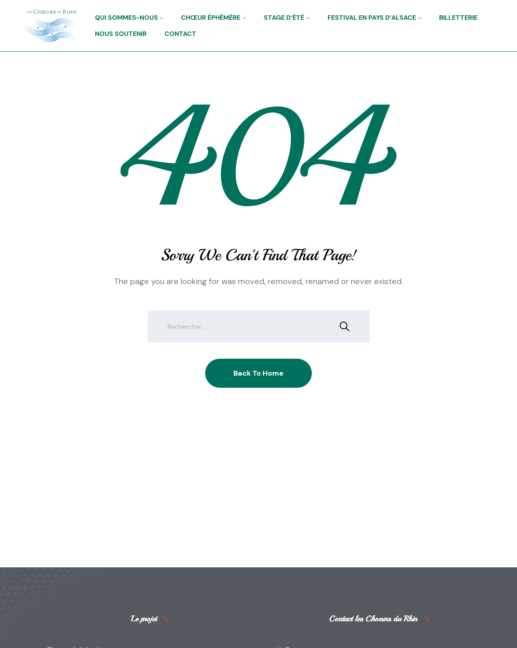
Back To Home (258, 373)
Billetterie (458, 17)
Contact (180, 33)
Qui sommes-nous (126, 17)
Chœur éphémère (210, 17)
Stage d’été (284, 17)
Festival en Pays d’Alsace (372, 17)
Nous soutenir (121, 33)
